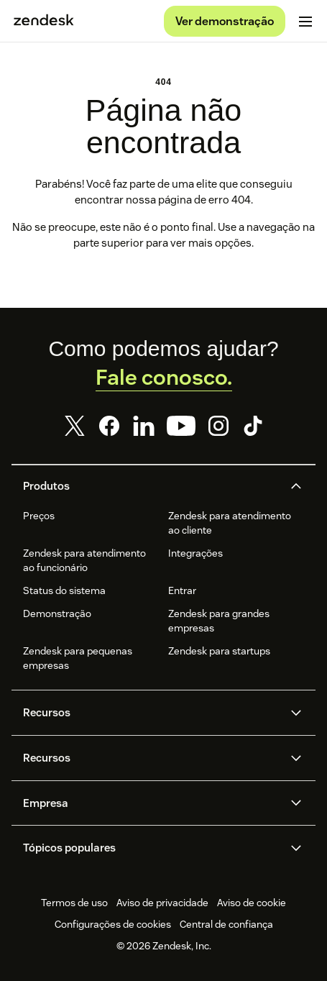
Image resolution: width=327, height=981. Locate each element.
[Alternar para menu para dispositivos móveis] (305, 21)
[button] (151, 486)
